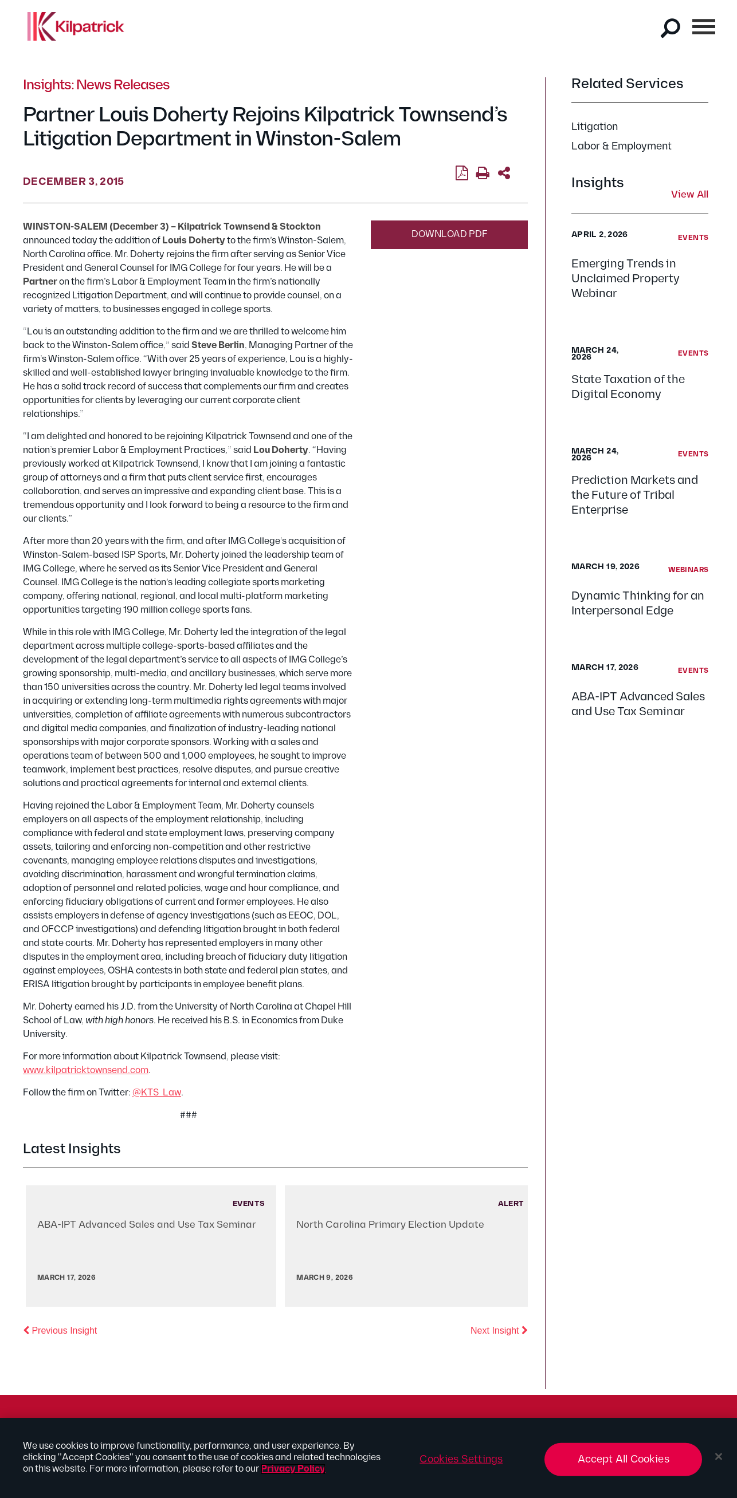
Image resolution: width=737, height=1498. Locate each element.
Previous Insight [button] (60, 1329)
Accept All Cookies (623, 1459)
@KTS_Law (156, 1092)
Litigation (594, 127)
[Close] (718, 1456)
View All (689, 195)
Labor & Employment (621, 146)
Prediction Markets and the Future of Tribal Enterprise (634, 495)
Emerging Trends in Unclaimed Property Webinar (625, 279)
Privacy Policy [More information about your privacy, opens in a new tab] (293, 1469)
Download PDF (449, 234)
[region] (368, 1458)
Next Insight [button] (499, 1329)
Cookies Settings (461, 1459)
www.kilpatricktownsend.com (85, 1070)
